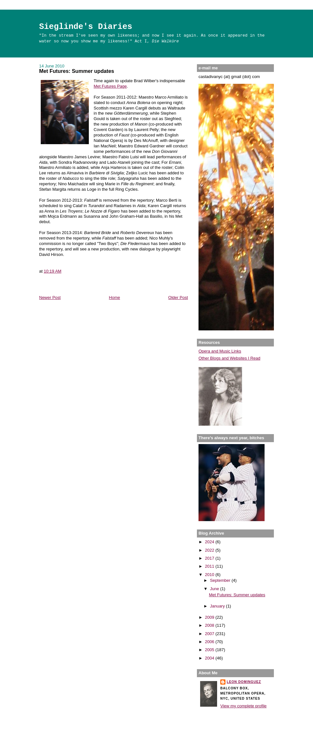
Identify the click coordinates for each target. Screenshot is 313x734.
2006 (210, 641)
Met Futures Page (110, 86)
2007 (210, 633)
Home (114, 297)
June (215, 588)
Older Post (178, 297)
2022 (210, 550)
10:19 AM (52, 271)
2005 (210, 649)
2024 (210, 541)
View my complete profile (243, 705)
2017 (210, 558)
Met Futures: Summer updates (76, 71)
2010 (210, 574)
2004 (210, 658)
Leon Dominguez (244, 682)
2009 (210, 617)
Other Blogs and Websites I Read (229, 358)
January (218, 606)
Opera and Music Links (220, 351)
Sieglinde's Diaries (85, 26)
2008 (210, 625)
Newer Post (50, 297)
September (221, 580)
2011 (210, 566)
